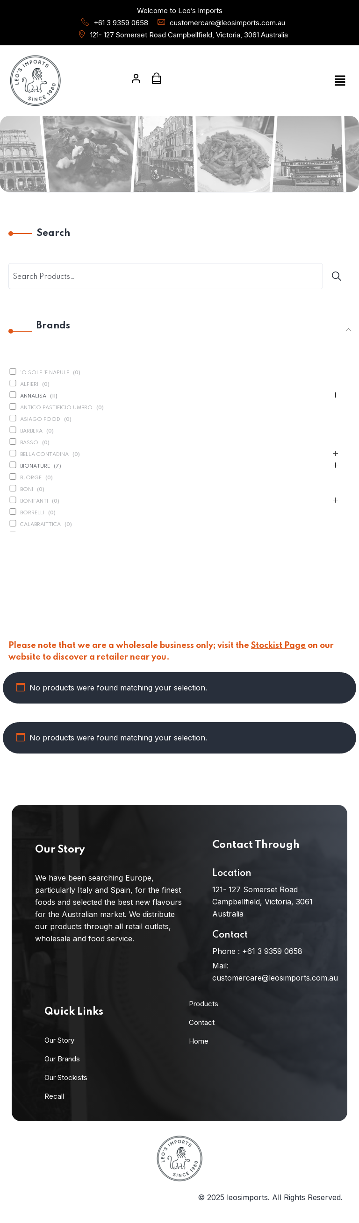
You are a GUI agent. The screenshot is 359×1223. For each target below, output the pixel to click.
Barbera (31, 431)
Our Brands (62, 1058)
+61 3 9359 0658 (120, 22)
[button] (296, 80)
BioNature (35, 466)
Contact (202, 1022)
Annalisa (33, 396)
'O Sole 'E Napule (44, 373)
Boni (26, 489)
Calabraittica (40, 524)
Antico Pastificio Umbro (56, 408)
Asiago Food (40, 419)
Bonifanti (34, 501)
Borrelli (32, 513)
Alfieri (29, 384)
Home (198, 1041)
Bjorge (31, 478)
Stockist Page (278, 645)
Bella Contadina (44, 454)
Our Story (59, 1040)
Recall (54, 1096)
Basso (29, 443)
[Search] (338, 276)
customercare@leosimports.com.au (227, 22)
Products (203, 1003)
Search (53, 233)
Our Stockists (65, 1077)
